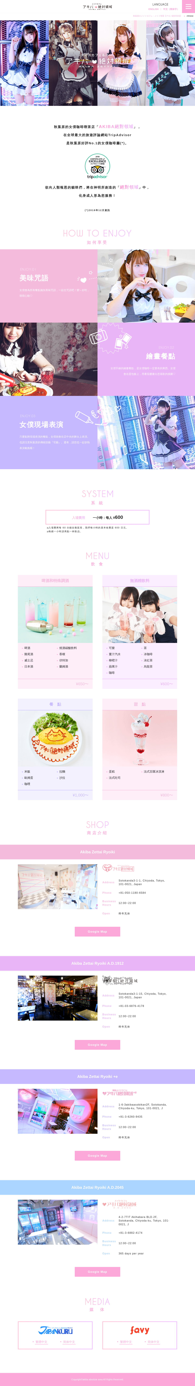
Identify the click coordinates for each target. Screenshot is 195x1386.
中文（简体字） (171, 9)
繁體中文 (41, 1341)
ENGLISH (153, 9)
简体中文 (69, 1341)
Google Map (97, 931)
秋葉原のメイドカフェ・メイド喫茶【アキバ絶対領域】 (157, 16)
